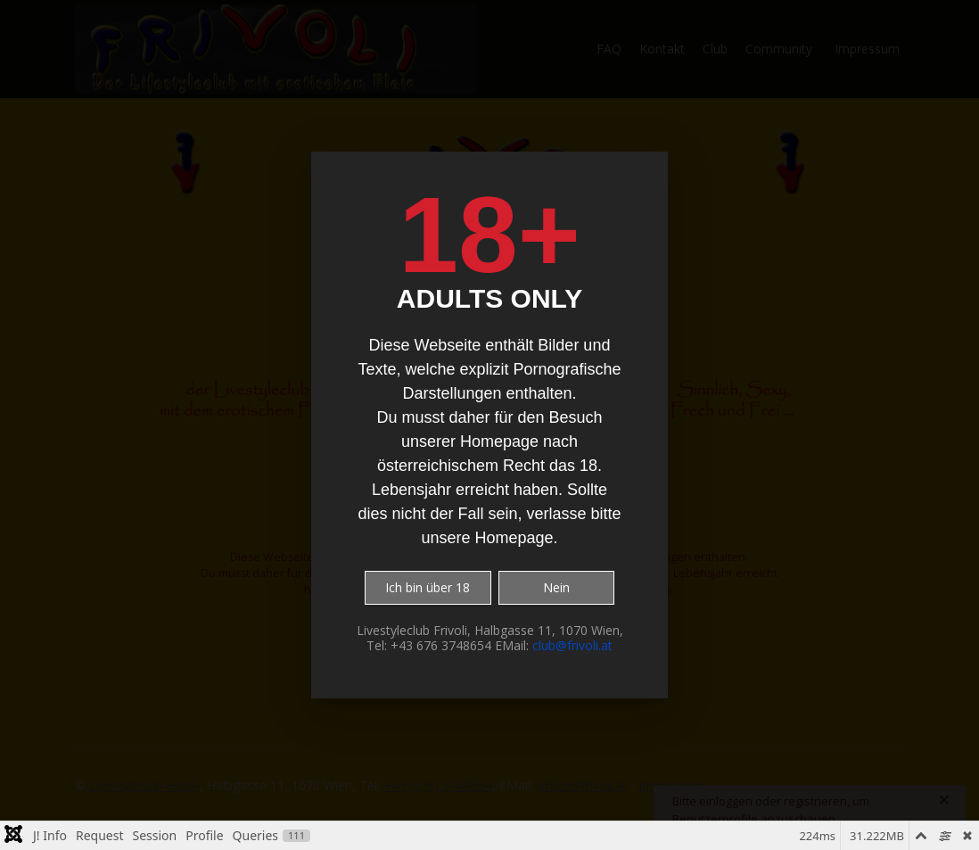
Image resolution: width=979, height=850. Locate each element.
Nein (556, 587)
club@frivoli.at (572, 645)
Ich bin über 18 (427, 587)
